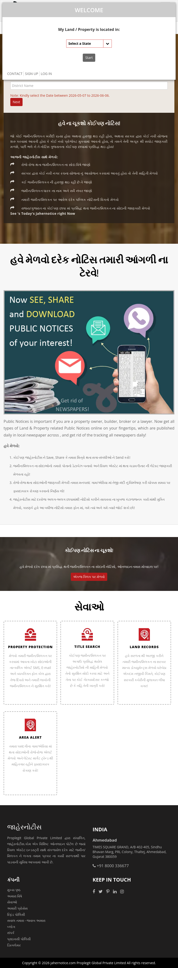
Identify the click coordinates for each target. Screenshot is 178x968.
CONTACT (14, 73)
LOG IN (46, 73)
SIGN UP (31, 73)
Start (89, 57)
